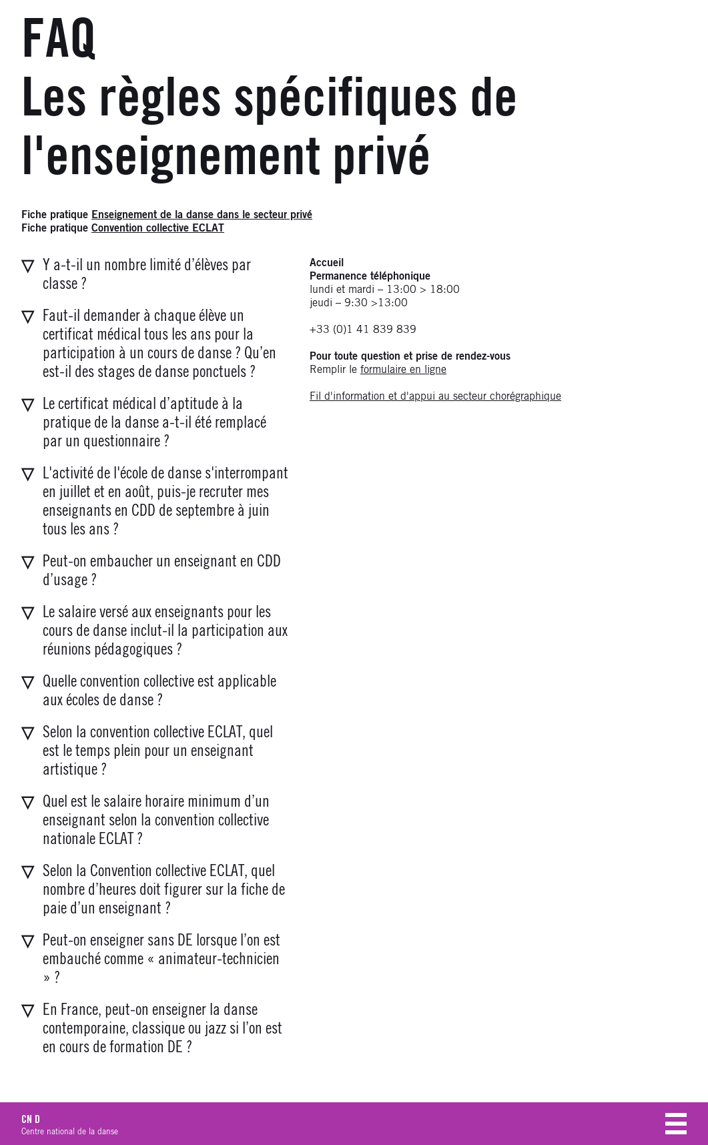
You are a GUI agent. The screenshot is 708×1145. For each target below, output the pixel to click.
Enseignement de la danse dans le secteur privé (201, 215)
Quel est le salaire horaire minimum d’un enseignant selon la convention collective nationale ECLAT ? (156, 820)
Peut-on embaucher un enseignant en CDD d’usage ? (162, 571)
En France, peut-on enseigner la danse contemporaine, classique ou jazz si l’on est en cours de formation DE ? (162, 1029)
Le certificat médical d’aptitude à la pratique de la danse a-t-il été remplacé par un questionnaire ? (154, 423)
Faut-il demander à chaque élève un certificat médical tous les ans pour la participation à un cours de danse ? (159, 344)
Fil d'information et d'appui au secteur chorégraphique (435, 396)
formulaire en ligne (403, 369)
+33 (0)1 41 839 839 (363, 329)
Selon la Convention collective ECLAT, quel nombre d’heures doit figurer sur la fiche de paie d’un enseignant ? (164, 890)
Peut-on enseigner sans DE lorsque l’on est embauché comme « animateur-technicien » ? (161, 959)
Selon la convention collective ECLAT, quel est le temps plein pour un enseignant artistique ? (158, 751)
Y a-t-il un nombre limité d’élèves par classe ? (147, 275)
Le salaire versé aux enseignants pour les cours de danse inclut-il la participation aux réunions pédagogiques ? (165, 631)
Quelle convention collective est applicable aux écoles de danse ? (159, 691)
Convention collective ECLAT (157, 228)
